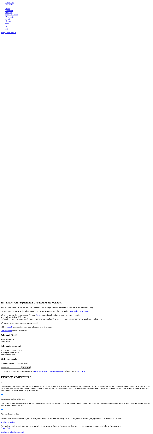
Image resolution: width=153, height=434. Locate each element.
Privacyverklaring (40, 371)
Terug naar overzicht (8, 33)
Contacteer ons (6, 331)
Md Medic (9, 5)
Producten (9, 11)
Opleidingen (9, 17)
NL (6, 27)
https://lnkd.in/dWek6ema (79, 311)
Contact (8, 21)
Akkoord (20, 432)
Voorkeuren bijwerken (9, 432)
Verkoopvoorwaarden (56, 371)
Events (7, 19)
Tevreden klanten (11, 15)
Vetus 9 (38, 315)
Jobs (7, 23)
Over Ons (8, 13)
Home (7, 9)
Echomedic (9, 3)
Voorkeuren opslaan (8, 422)
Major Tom (81, 371)
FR (6, 29)
